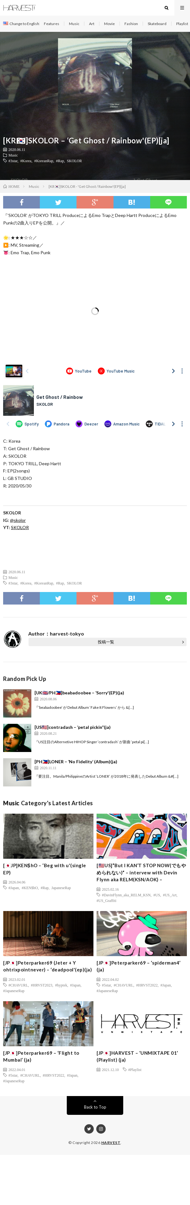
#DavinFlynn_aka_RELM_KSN (126, 895)
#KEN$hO (30, 887)
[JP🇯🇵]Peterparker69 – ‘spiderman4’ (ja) (139, 966)
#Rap (60, 160)
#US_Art (170, 895)
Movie (109, 23)
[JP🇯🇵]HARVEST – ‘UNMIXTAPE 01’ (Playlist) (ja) (137, 1056)
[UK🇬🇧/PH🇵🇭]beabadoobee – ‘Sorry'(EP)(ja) (79, 692)
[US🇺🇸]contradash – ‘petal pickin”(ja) (72, 727)
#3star (13, 160)
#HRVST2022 (146, 985)
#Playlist (134, 1069)
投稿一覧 (106, 641)
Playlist (182, 23)
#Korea (25, 160)
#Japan (13, 887)
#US (156, 895)
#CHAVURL (18, 985)
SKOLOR (74, 160)
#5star (106, 985)
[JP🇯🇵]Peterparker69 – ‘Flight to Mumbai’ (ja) (41, 1056)
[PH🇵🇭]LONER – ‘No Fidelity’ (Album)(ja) (75, 761)
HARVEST (111, 1142)
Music (74, 23)
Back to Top (95, 1107)
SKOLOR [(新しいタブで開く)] (20, 527)
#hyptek (61, 985)
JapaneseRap (61, 887)
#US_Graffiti (106, 900)
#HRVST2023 (41, 985)
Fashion (131, 23)
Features (51, 23)
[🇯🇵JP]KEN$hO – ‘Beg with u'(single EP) (44, 869)
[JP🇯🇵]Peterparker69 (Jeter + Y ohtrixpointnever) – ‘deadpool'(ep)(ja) (47, 966)
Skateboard (157, 23)
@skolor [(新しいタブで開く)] (18, 520)
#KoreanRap (43, 160)
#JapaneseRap (13, 990)
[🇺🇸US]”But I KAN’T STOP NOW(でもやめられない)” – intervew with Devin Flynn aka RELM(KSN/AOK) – (141, 872)
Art (91, 23)
